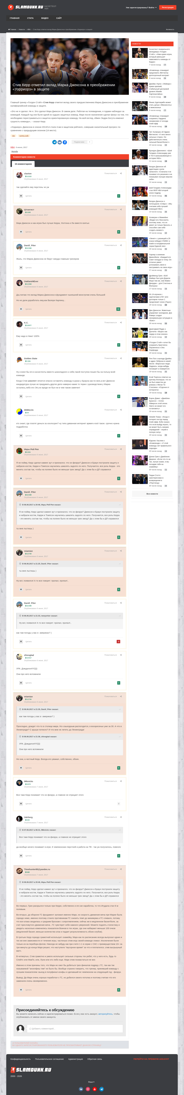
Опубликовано (36, 179)
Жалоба (14, 152)
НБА (12, 147)
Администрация (75, 1059)
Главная (14, 18)
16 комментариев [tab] (23, 164)
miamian (28, 551)
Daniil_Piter (30, 245)
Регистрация (168, 7)
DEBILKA (29, 410)
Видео (44, 18)
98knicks (28, 781)
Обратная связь (94, 1059)
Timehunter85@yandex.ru (37, 869)
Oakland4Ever (31, 281)
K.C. (26, 322)
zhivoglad (29, 655)
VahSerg (28, 817)
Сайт (59, 18)
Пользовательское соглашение (49, 1059)
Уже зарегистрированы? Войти (141, 8)
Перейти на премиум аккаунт (151, 1059)
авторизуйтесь (105, 1014)
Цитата (29, 196)
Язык (91, 1082)
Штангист (29, 209)
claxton (28, 173)
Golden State (30, 358)
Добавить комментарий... (42, 1029)
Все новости (152, 494)
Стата (30, 18)
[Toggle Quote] (20, 505)
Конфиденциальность (20, 1059)
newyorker (45, 616)
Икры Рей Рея (31, 449)
